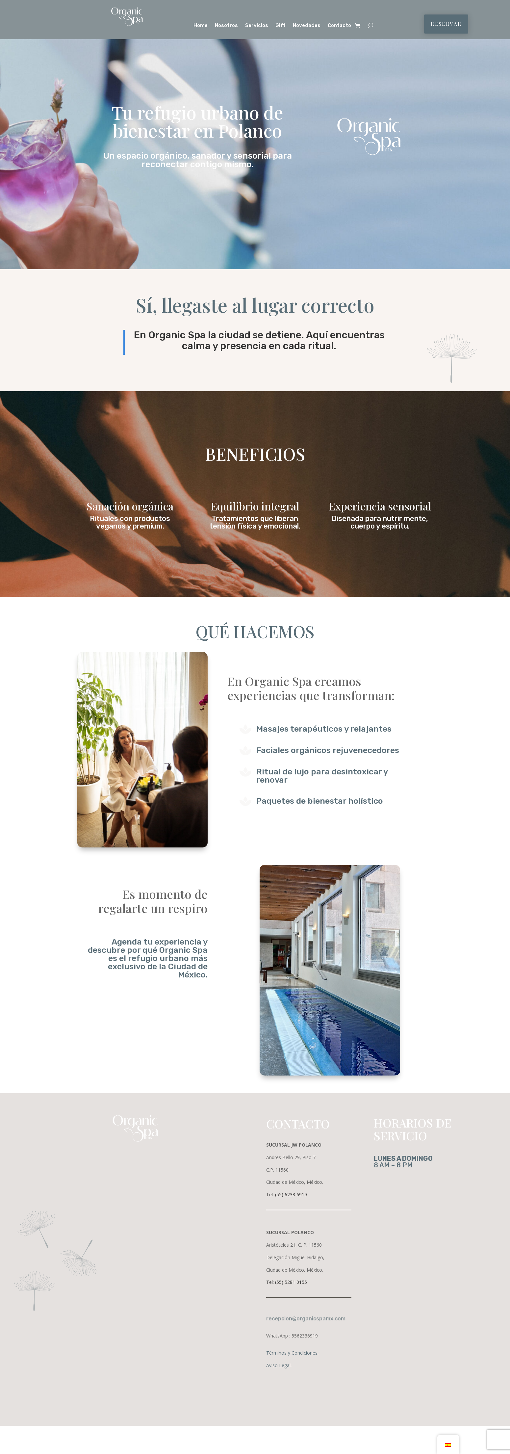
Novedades (306, 25)
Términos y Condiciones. (292, 1353)
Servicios (256, 25)
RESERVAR (446, 23)
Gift (280, 25)
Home (200, 25)
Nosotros (226, 25)
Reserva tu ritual (197, 189)
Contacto (339, 25)
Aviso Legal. (279, 1365)
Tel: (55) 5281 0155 (286, 1282)
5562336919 (305, 1336)
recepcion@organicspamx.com (305, 1318)
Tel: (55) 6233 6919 (286, 1194)
